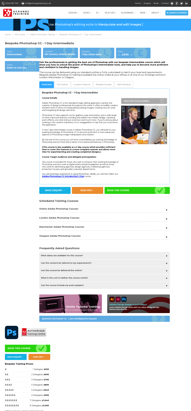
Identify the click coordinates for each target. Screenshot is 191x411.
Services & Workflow (59, 389)
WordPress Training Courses (156, 361)
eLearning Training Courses (156, 377)
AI (98, 13)
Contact (165, 3)
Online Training (57, 367)
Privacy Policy (126, 407)
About (156, 13)
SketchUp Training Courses (156, 354)
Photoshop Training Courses (114, 396)
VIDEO (87, 13)
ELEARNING (128, 13)
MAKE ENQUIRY (20, 191)
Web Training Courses (153, 389)
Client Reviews (57, 364)
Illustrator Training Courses (113, 389)
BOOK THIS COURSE (84, 191)
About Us (54, 351)
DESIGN (73, 13)
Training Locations (58, 357)
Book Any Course (58, 380)
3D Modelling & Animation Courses (159, 367)
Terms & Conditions (107, 407)
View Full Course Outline (102, 101)
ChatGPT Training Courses (113, 377)
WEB (143, 13)
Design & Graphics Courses (155, 380)
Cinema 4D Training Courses (114, 380)
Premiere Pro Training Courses (115, 399)
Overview (12, 84)
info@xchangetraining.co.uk (36, 3)
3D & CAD (111, 13)
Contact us (55, 354)
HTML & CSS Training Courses (114, 386)
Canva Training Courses (112, 373)
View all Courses (109, 351)
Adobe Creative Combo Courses (158, 370)
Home (138, 3)
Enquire (147, 3)
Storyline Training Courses (155, 357)
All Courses (20, 34)
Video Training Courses (154, 386)
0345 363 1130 (10, 3)
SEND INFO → (175, 93)
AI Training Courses (152, 373)
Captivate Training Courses (113, 367)
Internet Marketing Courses (156, 364)
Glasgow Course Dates (154, 399)
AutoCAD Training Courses (113, 364)
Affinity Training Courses (112, 370)
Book (156, 3)
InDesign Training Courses (113, 392)
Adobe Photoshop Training (42, 34)
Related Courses (68, 84)
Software (55, 392)
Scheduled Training (59, 370)
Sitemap (140, 407)
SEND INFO (53, 191)
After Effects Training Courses (114, 357)
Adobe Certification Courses (114, 354)
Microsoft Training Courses (155, 383)
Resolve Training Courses (113, 383)
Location (46, 84)
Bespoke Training (58, 373)
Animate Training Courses (113, 361)
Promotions (56, 361)
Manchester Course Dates (155, 396)
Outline (27, 84)
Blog (53, 386)
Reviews (88, 84)
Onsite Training (57, 377)
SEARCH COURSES (177, 13)
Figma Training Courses (154, 351)
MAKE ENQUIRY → (151, 93)
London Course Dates (153, 392)
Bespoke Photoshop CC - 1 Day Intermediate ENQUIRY (35, 319)
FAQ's (53, 383)
